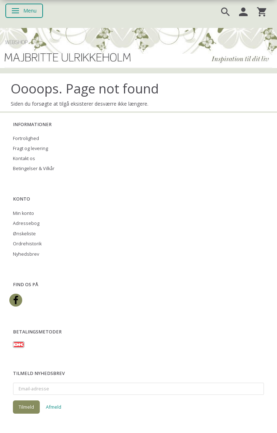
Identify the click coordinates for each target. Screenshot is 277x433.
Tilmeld (26, 407)
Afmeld (53, 407)
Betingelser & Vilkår (33, 168)
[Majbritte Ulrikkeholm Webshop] (138, 47)
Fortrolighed (26, 138)
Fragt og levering (30, 148)
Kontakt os (24, 158)
